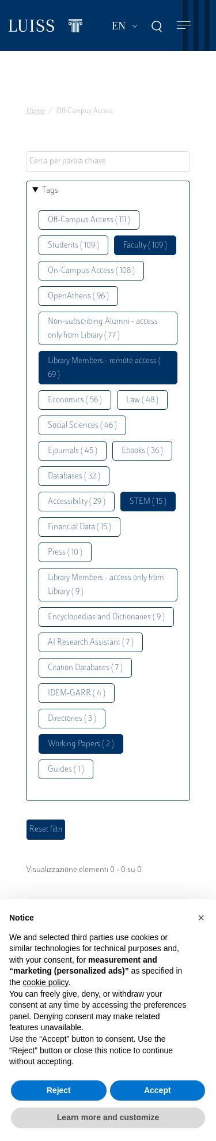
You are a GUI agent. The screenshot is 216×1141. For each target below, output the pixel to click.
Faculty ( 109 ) (145, 245)
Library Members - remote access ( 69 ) (104, 368)
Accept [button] (157, 1090)
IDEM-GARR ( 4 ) (76, 693)
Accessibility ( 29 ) (76, 501)
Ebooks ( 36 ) (142, 451)
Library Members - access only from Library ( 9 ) (106, 585)
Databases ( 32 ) (74, 476)
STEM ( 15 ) (148, 501)
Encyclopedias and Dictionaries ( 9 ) (106, 617)
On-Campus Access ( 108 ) (91, 271)
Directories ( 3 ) (72, 718)
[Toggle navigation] (184, 25)
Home (35, 111)
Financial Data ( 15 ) (79, 527)
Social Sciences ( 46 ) (82, 425)
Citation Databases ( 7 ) (85, 668)
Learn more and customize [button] (108, 1117)
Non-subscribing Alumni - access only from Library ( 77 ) (103, 328)
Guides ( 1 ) (66, 769)
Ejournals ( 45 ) (72, 451)
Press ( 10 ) (65, 552)
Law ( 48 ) (142, 400)
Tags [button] (50, 190)
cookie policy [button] (45, 982)
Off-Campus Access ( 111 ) (89, 220)
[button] (201, 917)
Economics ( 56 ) (75, 400)
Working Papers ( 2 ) (81, 744)
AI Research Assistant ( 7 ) (91, 642)
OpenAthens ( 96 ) (78, 296)
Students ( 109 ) (73, 245)
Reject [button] (59, 1090)
